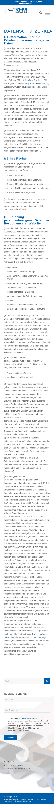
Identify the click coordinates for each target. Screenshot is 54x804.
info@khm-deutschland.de (30, 2)
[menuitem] (39, 13)
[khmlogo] (15, 10)
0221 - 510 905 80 (13, 765)
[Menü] (46, 13)
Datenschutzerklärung (29, 718)
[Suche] (39, 13)
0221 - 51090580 (19, 2)
